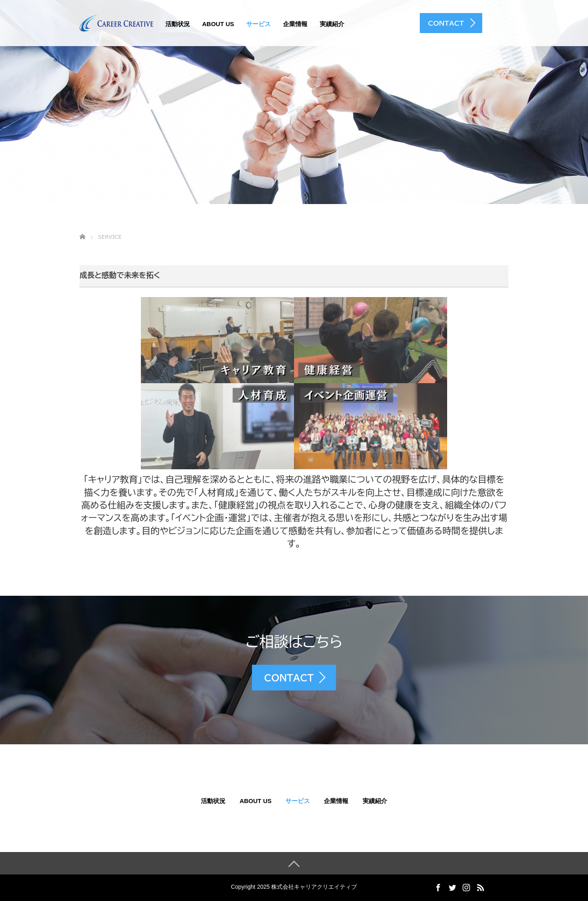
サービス (258, 23)
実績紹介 (332, 23)
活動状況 (177, 23)
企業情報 (295, 23)
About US (218, 23)
